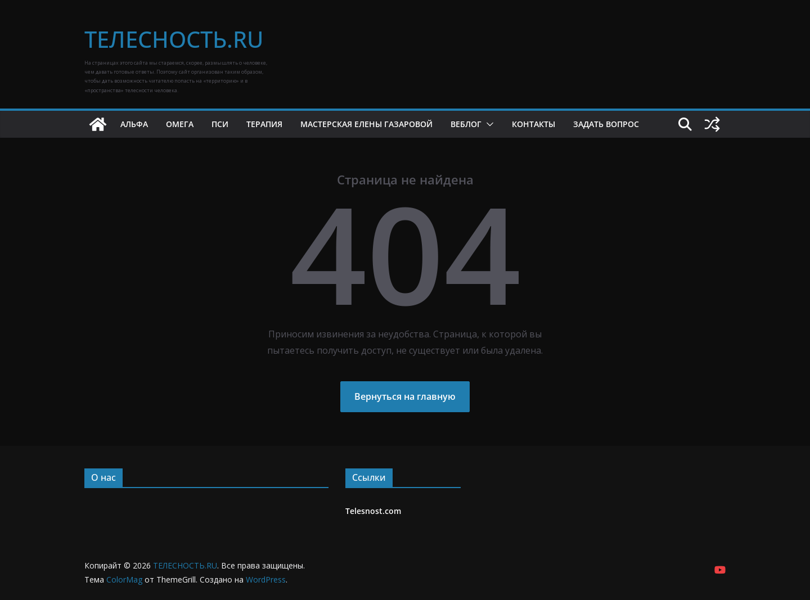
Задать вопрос (606, 124)
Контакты (533, 124)
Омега (180, 124)
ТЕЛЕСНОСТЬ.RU (173, 39)
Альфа (134, 124)
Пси (220, 124)
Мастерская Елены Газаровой (366, 124)
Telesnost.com (373, 511)
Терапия (264, 124)
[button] (488, 124)
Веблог (466, 124)
